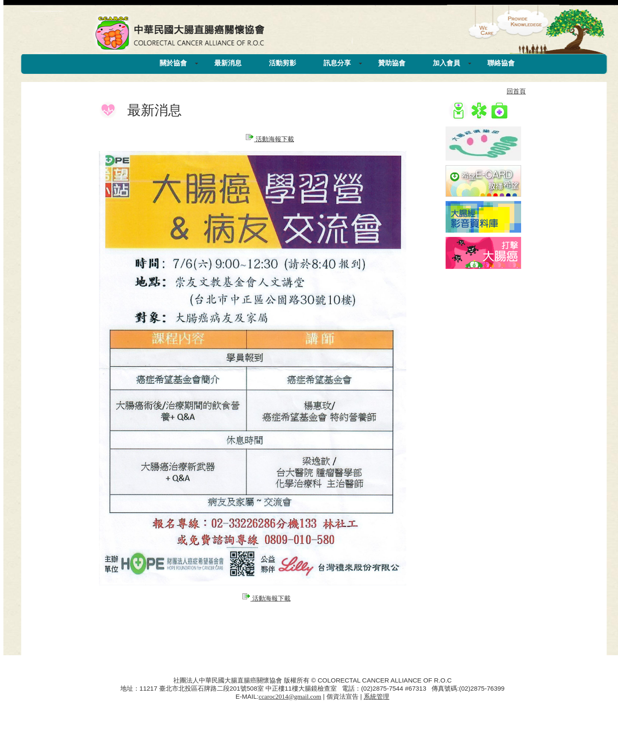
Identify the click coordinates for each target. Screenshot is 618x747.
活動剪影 (282, 63)
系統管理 (376, 696)
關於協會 (173, 63)
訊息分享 (337, 63)
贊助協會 (391, 63)
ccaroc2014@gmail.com (290, 696)
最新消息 (228, 63)
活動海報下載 (269, 139)
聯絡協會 (501, 63)
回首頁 (516, 91)
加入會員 (446, 63)
